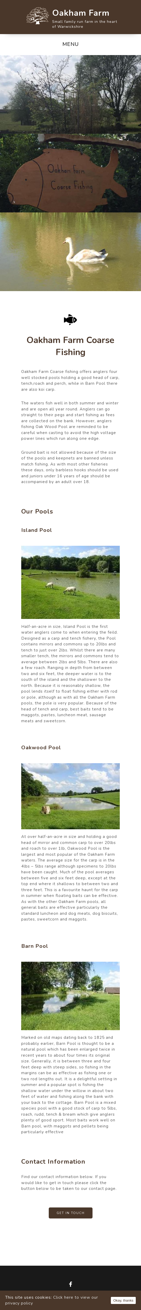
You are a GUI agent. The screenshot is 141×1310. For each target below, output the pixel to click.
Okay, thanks (123, 1300)
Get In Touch (71, 1213)
